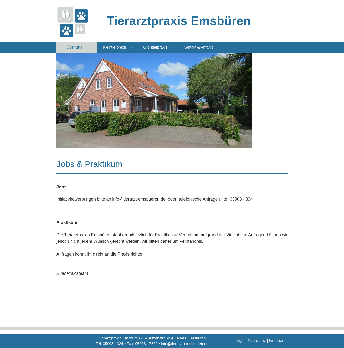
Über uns (74, 47)
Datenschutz (256, 341)
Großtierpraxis (155, 47)
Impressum (277, 341)
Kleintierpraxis (115, 47)
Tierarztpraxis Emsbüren (179, 21)
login (240, 341)
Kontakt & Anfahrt (198, 47)
